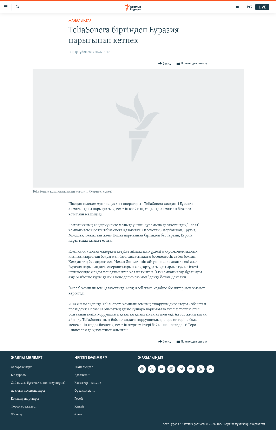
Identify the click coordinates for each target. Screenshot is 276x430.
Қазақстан (82, 375)
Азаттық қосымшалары (28, 391)
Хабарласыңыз (22, 367)
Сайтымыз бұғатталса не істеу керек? (38, 383)
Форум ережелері (24, 406)
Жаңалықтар (83, 367)
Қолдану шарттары (25, 398)
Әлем (78, 414)
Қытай (79, 406)
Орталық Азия (84, 391)
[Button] (164, 63)
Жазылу (16, 414)
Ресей (78, 398)
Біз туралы (18, 375)
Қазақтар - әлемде (87, 383)
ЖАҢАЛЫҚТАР (80, 21)
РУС (249, 7)
